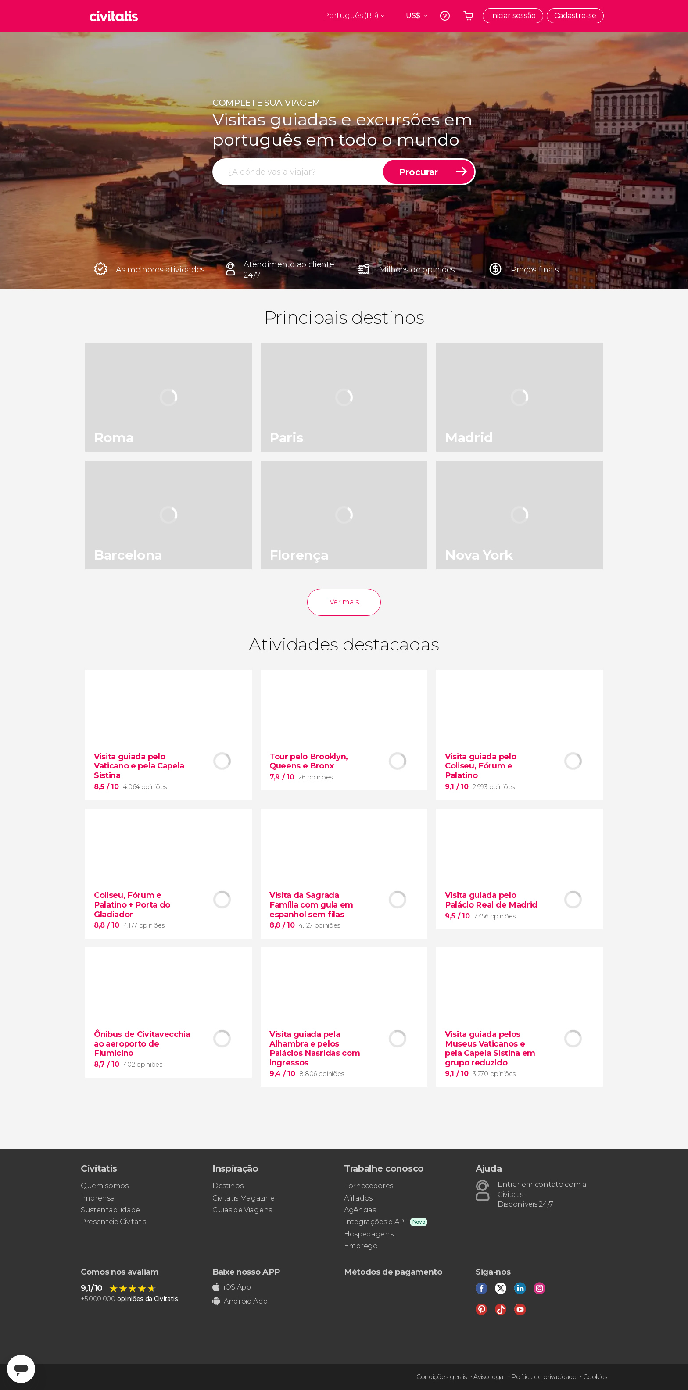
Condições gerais (441, 1377)
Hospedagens (368, 1234)
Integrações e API (375, 1222)
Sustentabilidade (110, 1210)
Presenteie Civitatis (113, 1222)
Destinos (227, 1186)
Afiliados (358, 1198)
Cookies (595, 1377)
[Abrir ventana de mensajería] (21, 1369)
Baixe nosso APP (246, 1272)
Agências (360, 1210)
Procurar (418, 172)
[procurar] (298, 172)
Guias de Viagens (242, 1210)
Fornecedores (368, 1186)
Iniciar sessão (513, 15)
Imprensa (98, 1198)
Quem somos (105, 1186)
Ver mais (344, 602)
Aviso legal (488, 1377)
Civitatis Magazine (243, 1198)
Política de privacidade (544, 1377)
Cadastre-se (575, 15)
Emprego (361, 1246)
